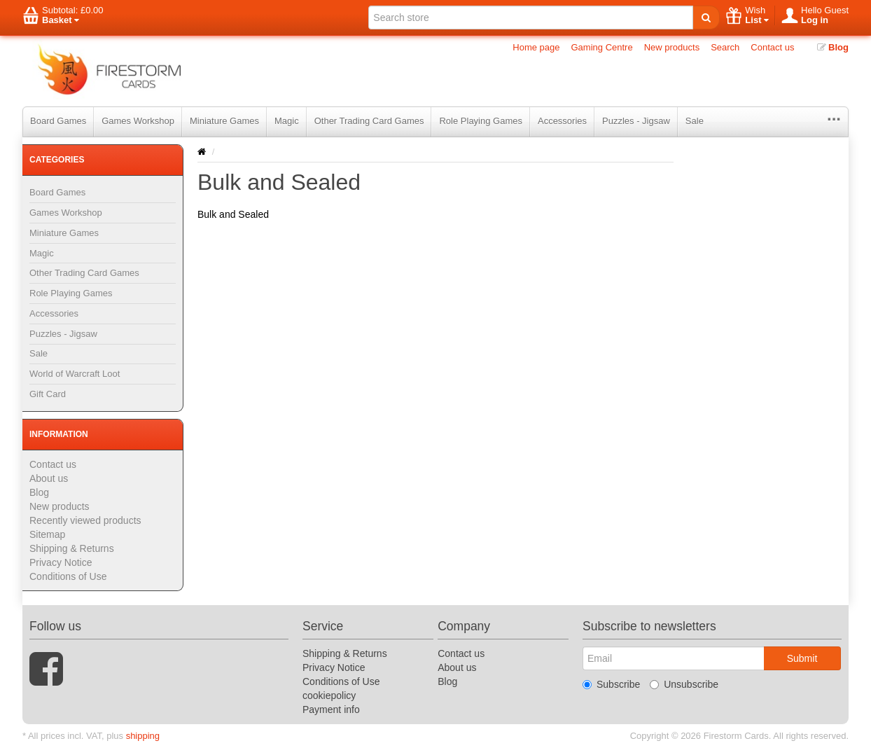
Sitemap (47, 534)
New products (671, 47)
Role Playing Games (480, 121)
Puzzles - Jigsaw (636, 121)
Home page (536, 47)
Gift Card (47, 394)
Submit (802, 658)
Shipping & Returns (71, 548)
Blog (833, 47)
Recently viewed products (85, 520)
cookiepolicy (329, 695)
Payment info (331, 709)
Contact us (772, 47)
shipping (143, 735)
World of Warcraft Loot (74, 373)
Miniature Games (224, 121)
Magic (286, 121)
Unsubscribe (684, 684)
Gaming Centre (602, 47)
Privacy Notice (60, 562)
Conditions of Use (68, 576)
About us (48, 478)
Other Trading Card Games (369, 121)
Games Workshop (138, 121)
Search (725, 47)
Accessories (562, 121)
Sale (694, 121)
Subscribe (611, 684)
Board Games (58, 121)
